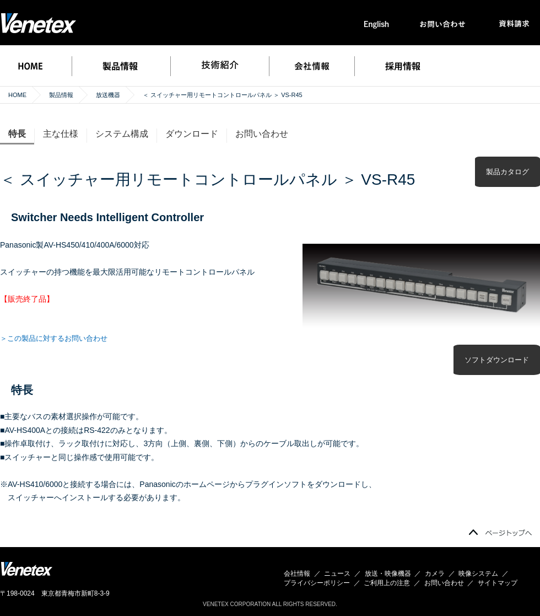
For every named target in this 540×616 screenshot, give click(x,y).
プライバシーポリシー (317, 583)
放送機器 (108, 95)
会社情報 (297, 573)
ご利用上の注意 (387, 583)
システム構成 (121, 133)
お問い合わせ (261, 133)
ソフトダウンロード (497, 360)
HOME (17, 95)
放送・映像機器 (388, 573)
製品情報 (61, 95)
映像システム (478, 573)
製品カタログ (507, 172)
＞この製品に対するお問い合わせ (53, 338)
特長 (17, 133)
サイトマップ (497, 583)
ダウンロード (191, 133)
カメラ (435, 573)
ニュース (337, 573)
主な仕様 (60, 133)
